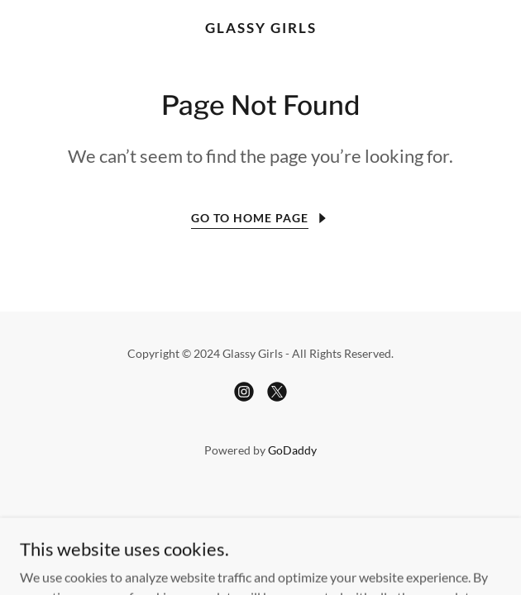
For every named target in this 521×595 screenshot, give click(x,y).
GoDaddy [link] (292, 450)
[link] (260, 28)
